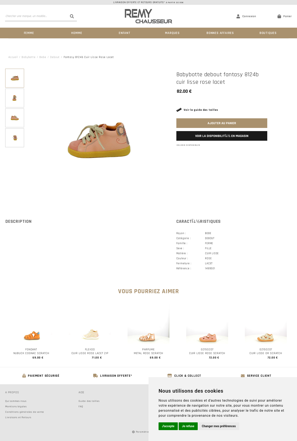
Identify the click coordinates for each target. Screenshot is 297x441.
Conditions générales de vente (24, 412)
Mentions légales (16, 406)
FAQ (81, 406)
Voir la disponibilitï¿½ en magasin (221, 136)
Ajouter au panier (222, 123)
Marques (172, 33)
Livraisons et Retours (18, 417)
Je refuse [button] (188, 426)
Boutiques (268, 33)
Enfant (124, 33)
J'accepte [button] (168, 426)
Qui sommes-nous (15, 401)
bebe (42, 57)
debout (55, 57)
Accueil (13, 57)
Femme (29, 33)
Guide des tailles (89, 401)
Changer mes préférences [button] (219, 426)
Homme (76, 33)
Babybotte (28, 57)
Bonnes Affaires (220, 33)
